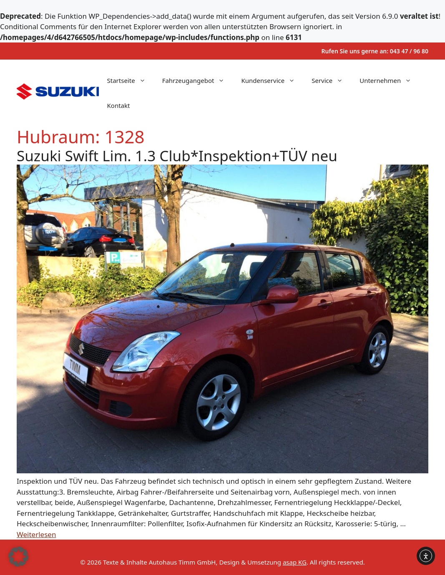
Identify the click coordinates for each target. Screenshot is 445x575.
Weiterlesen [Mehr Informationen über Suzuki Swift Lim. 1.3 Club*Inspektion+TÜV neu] (36, 534)
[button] (18, 556)
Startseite (130, 80)
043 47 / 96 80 (409, 51)
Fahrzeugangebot (197, 80)
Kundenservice (272, 80)
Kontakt (118, 105)
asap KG (295, 562)
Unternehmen (390, 80)
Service (331, 80)
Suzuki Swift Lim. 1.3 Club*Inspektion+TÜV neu (177, 155)
